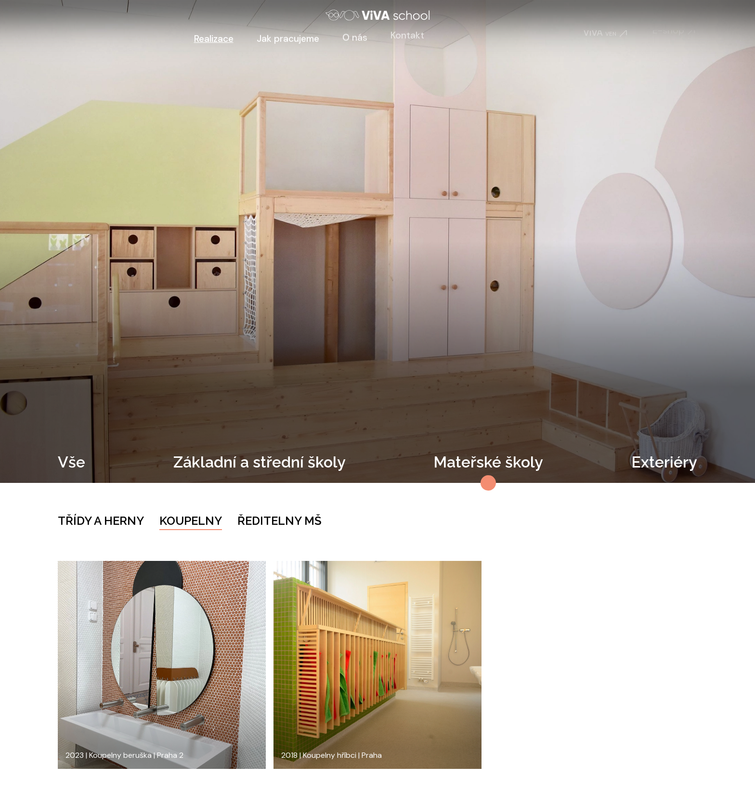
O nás (354, 34)
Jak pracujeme (288, 37)
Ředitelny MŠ (279, 521)
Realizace (214, 38)
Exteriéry (664, 462)
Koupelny (190, 521)
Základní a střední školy (259, 462)
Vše (71, 462)
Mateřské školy (488, 462)
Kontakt (407, 32)
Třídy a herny (101, 521)
